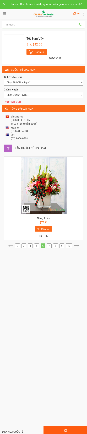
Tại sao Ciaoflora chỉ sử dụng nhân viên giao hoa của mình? (46, 4)
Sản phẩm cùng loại (30, 148)
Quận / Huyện (11, 89)
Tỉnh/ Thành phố (13, 77)
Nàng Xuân (43, 218)
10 (69, 245)
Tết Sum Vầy (35, 38)
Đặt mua (37, 52)
